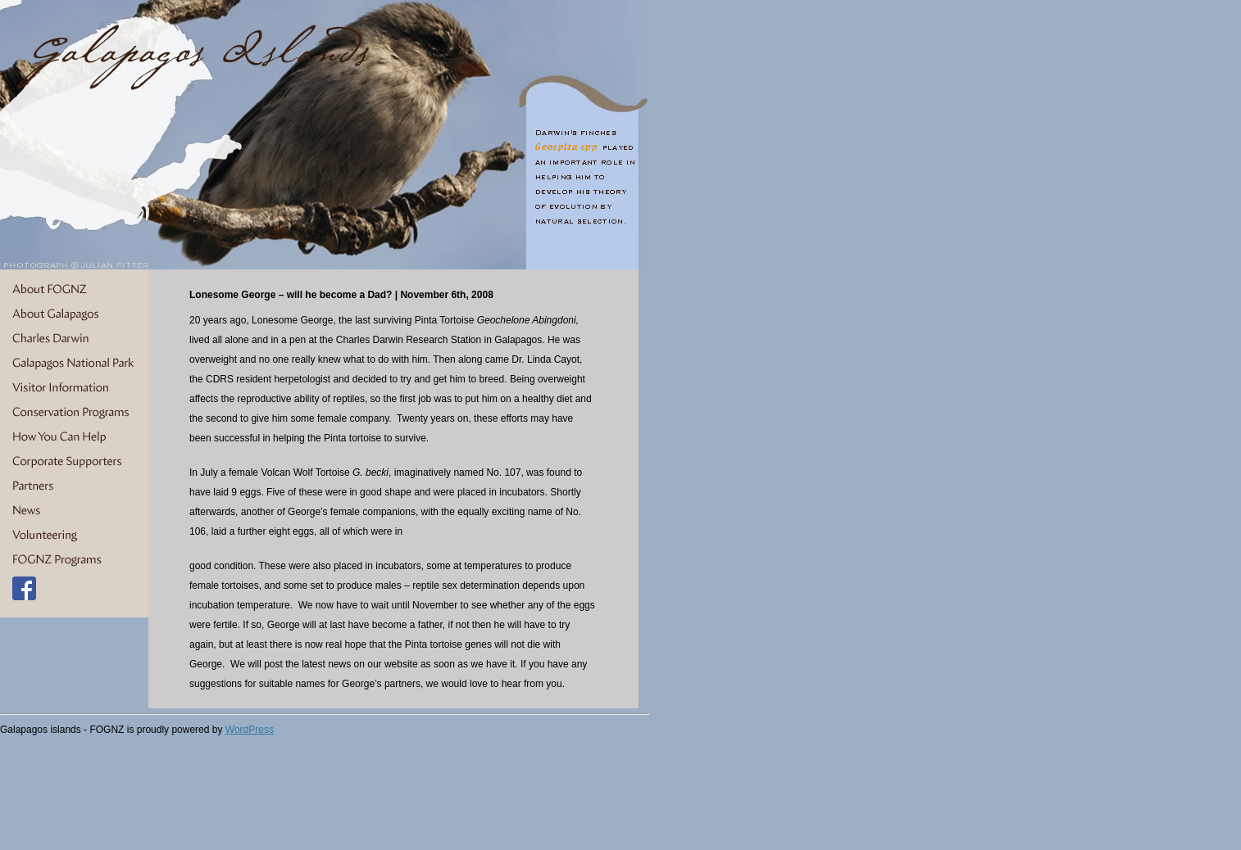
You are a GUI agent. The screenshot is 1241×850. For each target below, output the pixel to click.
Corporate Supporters (74, 462)
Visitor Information (74, 388)
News (74, 511)
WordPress (249, 729)
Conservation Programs (74, 412)
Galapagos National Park (74, 363)
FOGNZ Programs (74, 560)
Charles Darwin (74, 339)
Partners (74, 486)
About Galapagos (74, 314)
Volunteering (74, 535)
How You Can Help (74, 437)
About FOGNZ (74, 290)
